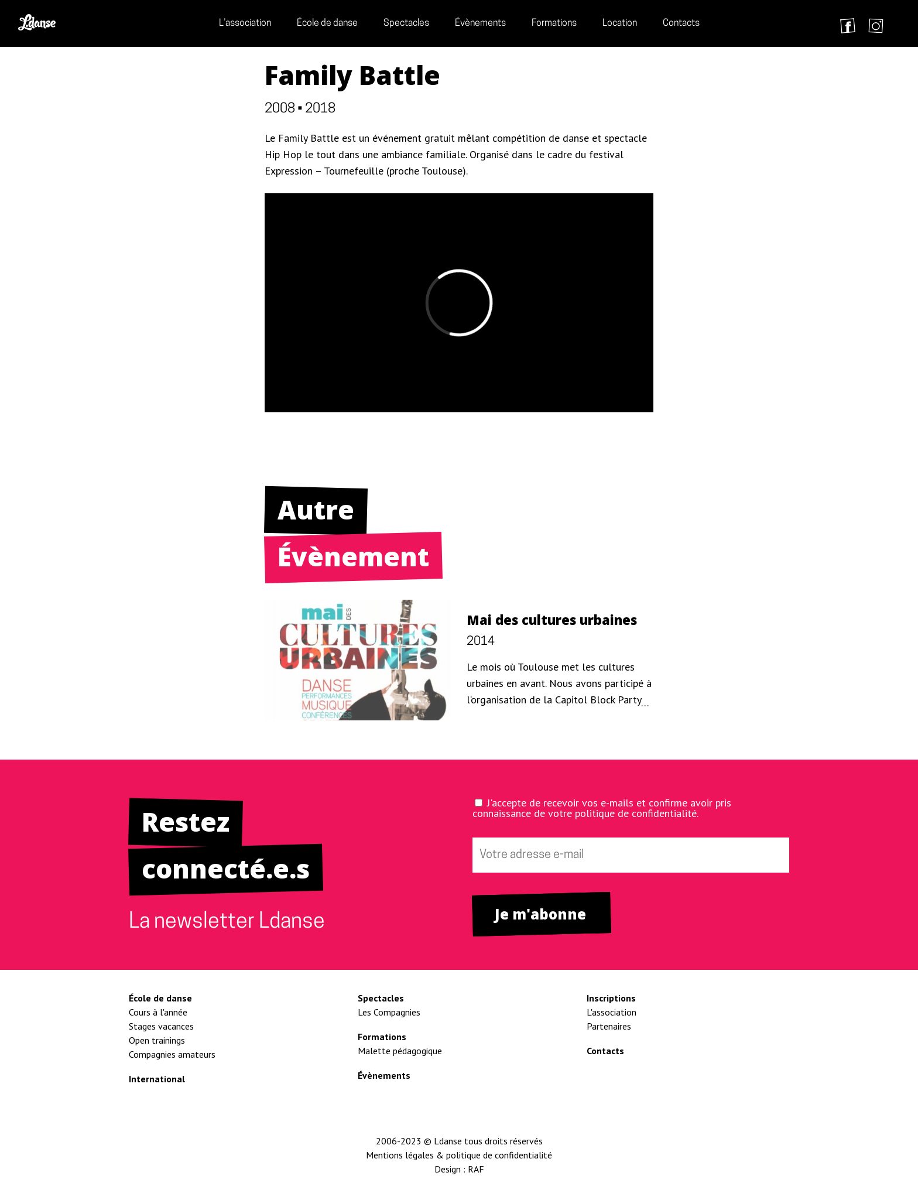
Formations (554, 23)
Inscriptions (611, 998)
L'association (611, 1012)
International (157, 1079)
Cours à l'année (158, 1012)
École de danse (327, 23)
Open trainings (157, 1040)
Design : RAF (459, 1169)
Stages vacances (161, 1026)
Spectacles (406, 23)
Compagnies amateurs (172, 1054)
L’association (245, 23)
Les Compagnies (389, 1012)
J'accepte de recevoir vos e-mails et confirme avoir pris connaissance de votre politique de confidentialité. (601, 808)
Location (619, 23)
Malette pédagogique (400, 1051)
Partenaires (609, 1026)
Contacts (681, 23)
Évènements (480, 23)
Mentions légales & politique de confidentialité (459, 1155)
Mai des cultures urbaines (552, 619)
